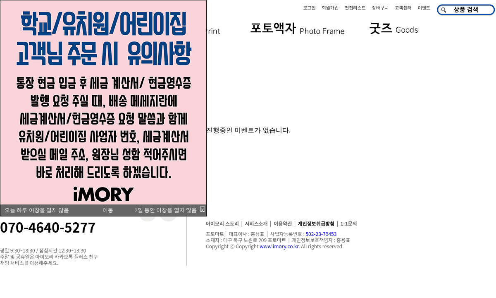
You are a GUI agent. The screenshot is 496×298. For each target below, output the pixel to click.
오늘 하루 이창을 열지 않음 (37, 210)
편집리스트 (355, 7)
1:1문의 (349, 223)
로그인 (309, 7)
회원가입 (330, 7)
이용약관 (283, 223)
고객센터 (403, 7)
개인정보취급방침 (316, 223)
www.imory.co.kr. (280, 246)
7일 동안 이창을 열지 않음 (166, 210)
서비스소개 (256, 223)
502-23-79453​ (320, 233)
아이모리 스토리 (222, 223)
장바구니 (380, 7)
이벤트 (424, 7)
